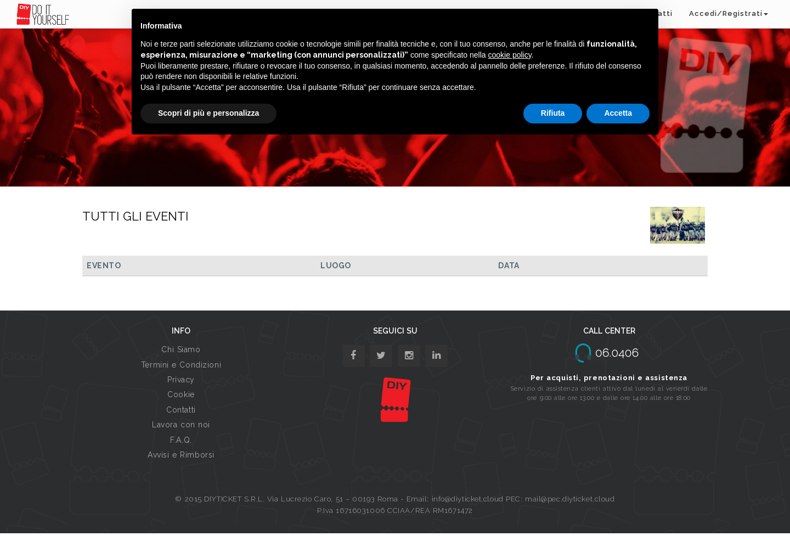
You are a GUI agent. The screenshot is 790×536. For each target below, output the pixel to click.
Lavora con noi (181, 424)
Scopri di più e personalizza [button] (208, 113)
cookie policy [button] (510, 54)
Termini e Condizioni (181, 364)
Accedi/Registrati (728, 13)
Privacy (181, 379)
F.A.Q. (180, 440)
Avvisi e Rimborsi (181, 454)
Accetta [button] (618, 113)
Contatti (180, 409)
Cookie (180, 394)
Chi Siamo (180, 349)
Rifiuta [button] (553, 113)
